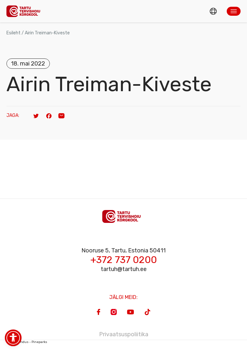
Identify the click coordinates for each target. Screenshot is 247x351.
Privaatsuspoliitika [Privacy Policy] (123, 334)
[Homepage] (25, 11)
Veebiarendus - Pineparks (26, 342)
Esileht (13, 33)
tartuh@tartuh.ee (124, 269)
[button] (234, 11)
